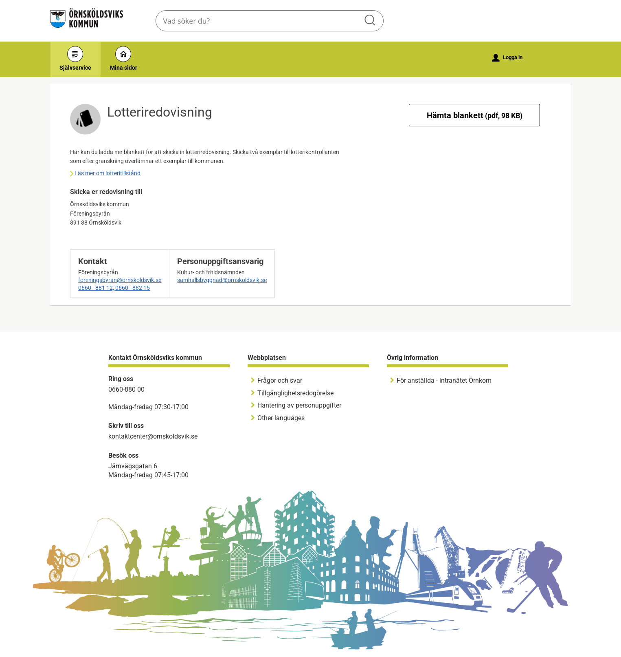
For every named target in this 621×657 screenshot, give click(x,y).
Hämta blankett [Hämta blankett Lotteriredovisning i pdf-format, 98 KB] (474, 115)
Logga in (507, 58)
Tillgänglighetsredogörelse (295, 393)
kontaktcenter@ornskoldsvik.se (152, 436)
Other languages (281, 418)
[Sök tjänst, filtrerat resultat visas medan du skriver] (270, 20)
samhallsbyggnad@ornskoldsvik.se (222, 280)
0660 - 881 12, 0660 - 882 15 (114, 287)
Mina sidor (123, 58)
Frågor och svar (279, 380)
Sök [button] (370, 21)
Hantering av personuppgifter (299, 405)
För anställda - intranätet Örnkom (444, 380)
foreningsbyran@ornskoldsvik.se (119, 280)
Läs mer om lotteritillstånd (107, 173)
